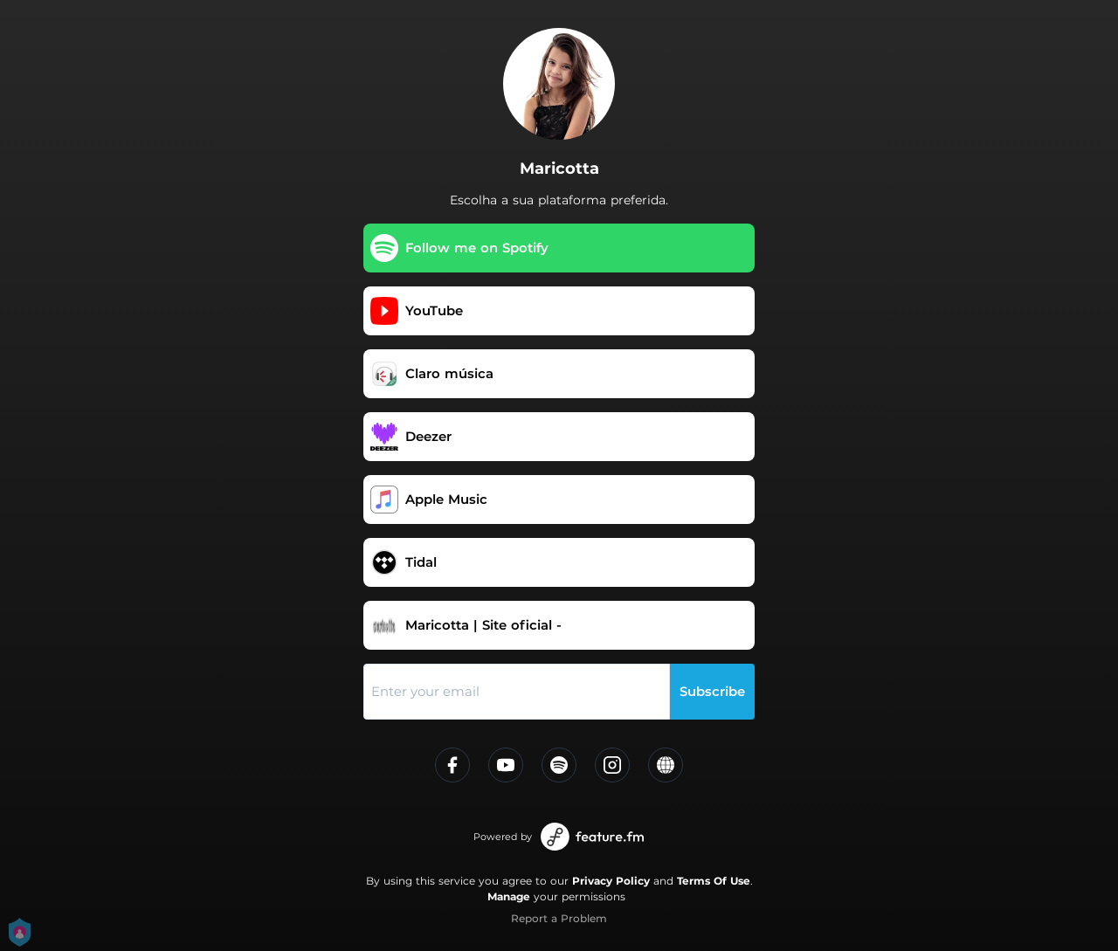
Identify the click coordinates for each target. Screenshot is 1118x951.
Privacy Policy (611, 880)
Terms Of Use (713, 880)
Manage (508, 896)
